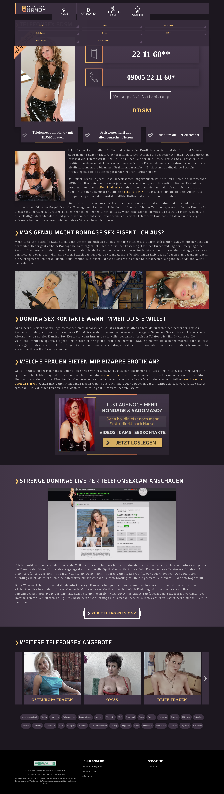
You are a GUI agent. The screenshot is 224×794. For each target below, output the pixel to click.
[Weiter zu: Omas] (112, 673)
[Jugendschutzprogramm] (45, 763)
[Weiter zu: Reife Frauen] (172, 673)
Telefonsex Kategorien (92, 766)
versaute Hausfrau (113, 375)
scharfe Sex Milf (136, 191)
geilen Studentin (108, 187)
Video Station (88, 776)
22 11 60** (151, 54)
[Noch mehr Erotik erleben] (112, 424)
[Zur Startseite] (34, 8)
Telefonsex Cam (89, 771)
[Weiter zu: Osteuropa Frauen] (52, 673)
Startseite (152, 766)
